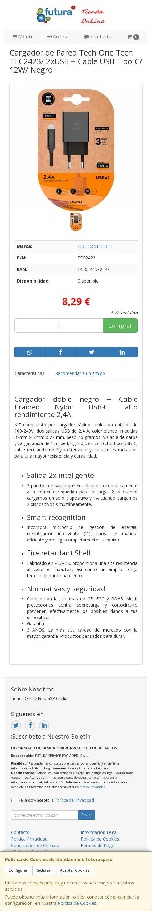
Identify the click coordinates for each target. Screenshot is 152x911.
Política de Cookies (77, 903)
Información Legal (99, 832)
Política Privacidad (29, 839)
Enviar (86, 814)
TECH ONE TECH (94, 246)
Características (29, 373)
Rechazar (44, 870)
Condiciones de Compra (35, 845)
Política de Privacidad (90, 787)
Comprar (120, 325)
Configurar (18, 870)
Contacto (98, 36)
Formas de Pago (97, 845)
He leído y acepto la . (56, 800)
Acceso (58, 36)
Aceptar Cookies (74, 870)
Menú (22, 36)
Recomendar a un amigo (80, 373)
